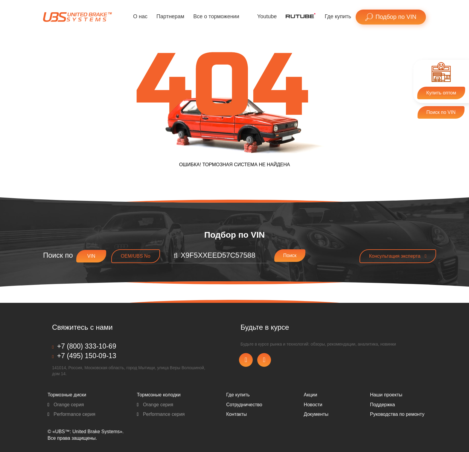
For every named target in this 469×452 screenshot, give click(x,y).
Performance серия (71, 414)
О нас (140, 16)
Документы (316, 414)
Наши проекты (386, 394)
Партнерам (170, 16)
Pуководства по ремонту (397, 414)
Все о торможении (216, 16)
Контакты (236, 414)
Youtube (267, 16)
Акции (310, 394)
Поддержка (382, 404)
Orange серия (66, 404)
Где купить (338, 16)
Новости (313, 404)
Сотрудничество (244, 404)
